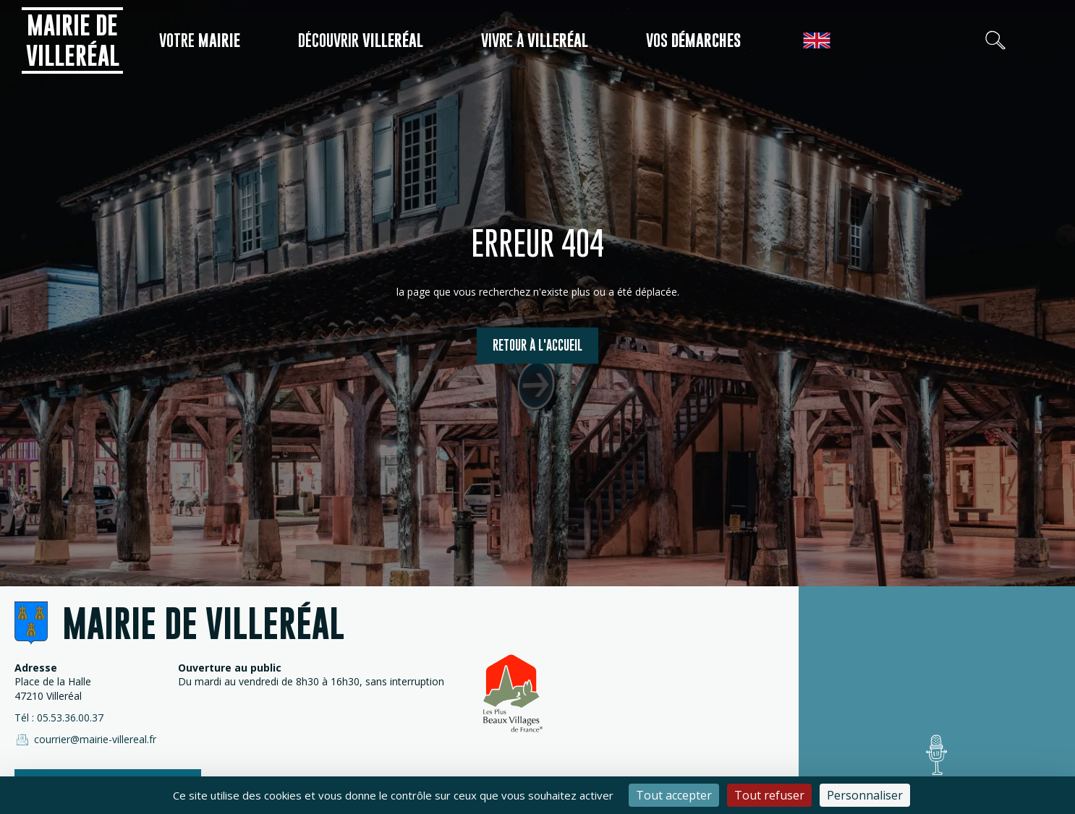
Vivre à (534, 40)
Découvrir (360, 40)
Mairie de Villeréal (72, 40)
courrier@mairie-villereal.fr (85, 739)
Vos (693, 40)
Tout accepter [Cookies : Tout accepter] (674, 795)
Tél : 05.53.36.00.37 (58, 717)
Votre (199, 40)
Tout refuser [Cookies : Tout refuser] (769, 795)
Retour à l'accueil (537, 345)
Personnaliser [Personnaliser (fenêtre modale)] (865, 795)
